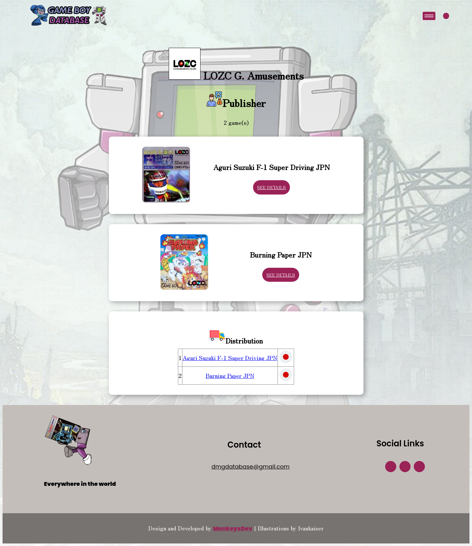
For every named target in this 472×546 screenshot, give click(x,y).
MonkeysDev (232, 528)
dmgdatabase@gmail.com (250, 467)
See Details (271, 187)
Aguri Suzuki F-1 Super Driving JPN (230, 357)
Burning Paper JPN (230, 375)
